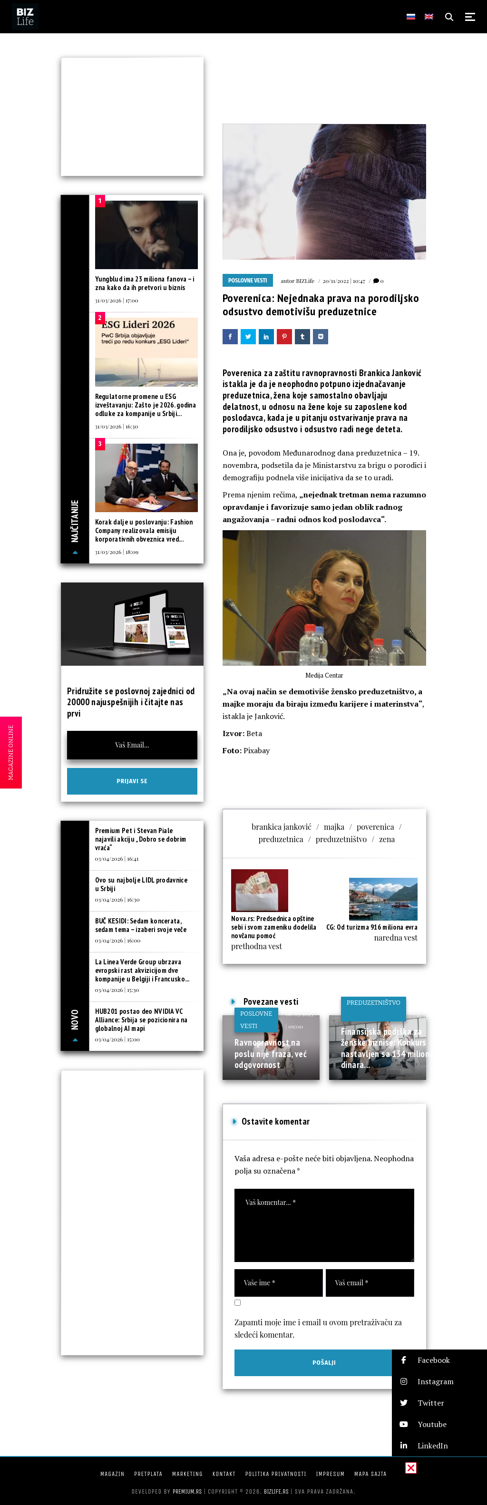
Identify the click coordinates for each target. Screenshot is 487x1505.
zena (387, 839)
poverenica (375, 827)
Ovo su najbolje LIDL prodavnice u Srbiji (141, 884)
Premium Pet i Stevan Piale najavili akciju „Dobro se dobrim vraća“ (140, 839)
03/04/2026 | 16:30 (117, 899)
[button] (439, 1360)
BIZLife (305, 280)
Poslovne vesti (247, 280)
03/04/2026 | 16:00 (118, 940)
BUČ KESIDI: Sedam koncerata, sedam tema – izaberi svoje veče (140, 925)
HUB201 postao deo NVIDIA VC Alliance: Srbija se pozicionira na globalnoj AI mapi (141, 1020)
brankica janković (282, 827)
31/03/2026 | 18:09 (117, 551)
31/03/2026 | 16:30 (116, 426)
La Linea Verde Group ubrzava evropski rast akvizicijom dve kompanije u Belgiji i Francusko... (142, 970)
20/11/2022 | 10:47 (343, 280)
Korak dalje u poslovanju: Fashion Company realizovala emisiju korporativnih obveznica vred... (144, 530)
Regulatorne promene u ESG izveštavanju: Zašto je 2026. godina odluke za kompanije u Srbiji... (145, 405)
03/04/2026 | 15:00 (117, 1039)
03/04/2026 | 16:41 (117, 858)
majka (334, 827)
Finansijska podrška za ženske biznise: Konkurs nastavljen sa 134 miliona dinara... (387, 1048)
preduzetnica (281, 839)
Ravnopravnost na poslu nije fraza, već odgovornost (270, 1053)
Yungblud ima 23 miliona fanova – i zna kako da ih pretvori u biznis (145, 283)
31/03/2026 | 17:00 (116, 300)
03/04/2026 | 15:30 (117, 989)
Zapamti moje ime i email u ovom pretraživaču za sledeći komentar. (318, 1328)
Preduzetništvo (373, 1002)
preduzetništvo (341, 839)
